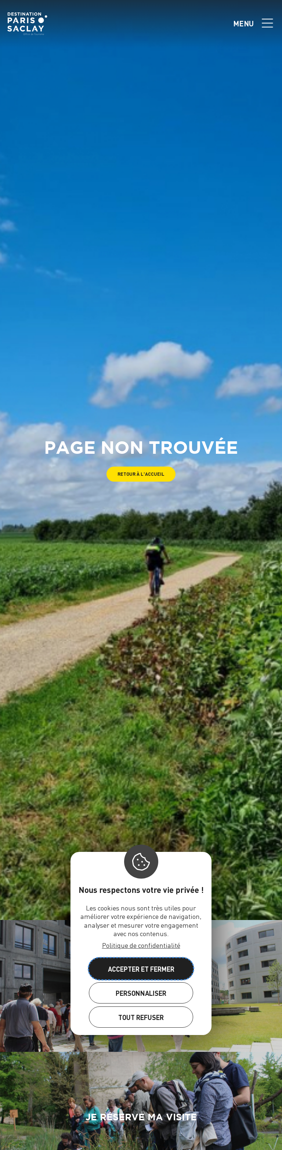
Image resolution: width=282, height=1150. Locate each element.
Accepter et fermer (141, 969)
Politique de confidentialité (141, 945)
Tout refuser (141, 1017)
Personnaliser (141, 993)
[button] (141, 474)
